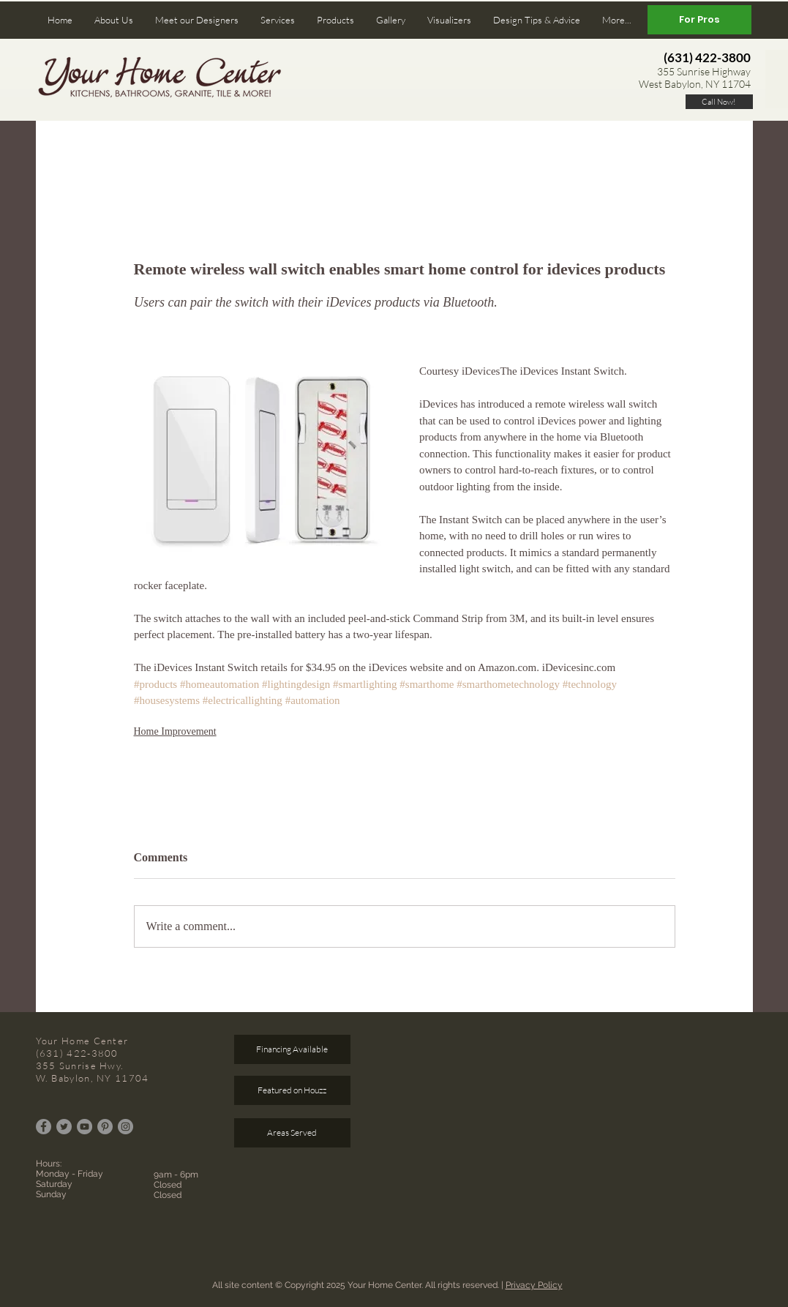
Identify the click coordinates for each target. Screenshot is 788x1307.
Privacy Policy (534, 1285)
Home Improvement (175, 731)
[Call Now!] (719, 101)
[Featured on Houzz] (292, 1090)
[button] (113, 20)
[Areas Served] (292, 1132)
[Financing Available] (292, 1049)
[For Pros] (699, 19)
